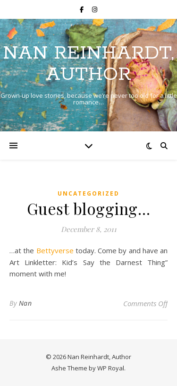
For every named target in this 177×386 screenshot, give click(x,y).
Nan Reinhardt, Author (88, 64)
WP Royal (110, 368)
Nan (25, 303)
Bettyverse (56, 250)
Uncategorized (88, 193)
